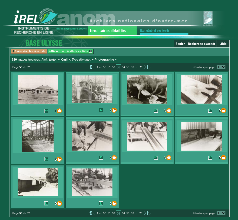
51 (109, 67)
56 (132, 67)
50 (104, 67)
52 (113, 67)
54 (123, 67)
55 (128, 67)
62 (140, 67)
